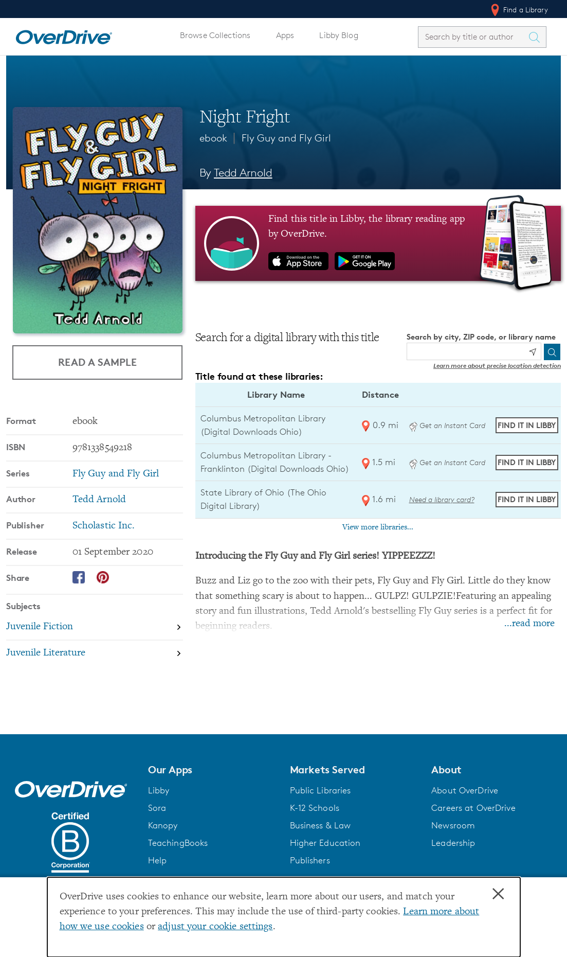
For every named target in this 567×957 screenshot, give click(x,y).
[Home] (64, 35)
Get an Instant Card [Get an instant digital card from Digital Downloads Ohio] (447, 425)
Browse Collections (215, 35)
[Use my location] (532, 352)
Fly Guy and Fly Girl (286, 138)
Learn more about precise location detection (497, 365)
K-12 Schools (314, 808)
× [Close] (498, 894)
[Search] (552, 352)
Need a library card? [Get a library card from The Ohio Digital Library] (441, 499)
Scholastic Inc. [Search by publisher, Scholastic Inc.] (103, 526)
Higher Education (325, 843)
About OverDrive (464, 790)
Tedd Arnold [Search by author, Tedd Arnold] (243, 172)
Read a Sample (97, 362)
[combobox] (472, 37)
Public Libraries (320, 790)
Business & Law (320, 825)
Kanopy (163, 825)
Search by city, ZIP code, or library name (481, 337)
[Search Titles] (536, 37)
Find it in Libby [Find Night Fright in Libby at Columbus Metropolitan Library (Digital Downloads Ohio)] (527, 425)
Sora (157, 808)
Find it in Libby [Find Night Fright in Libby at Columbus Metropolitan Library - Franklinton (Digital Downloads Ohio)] (527, 462)
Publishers (310, 860)
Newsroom (453, 825)
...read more (529, 624)
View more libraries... (377, 527)
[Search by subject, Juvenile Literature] (94, 653)
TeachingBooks (178, 843)
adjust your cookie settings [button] (215, 927)
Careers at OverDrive (473, 808)
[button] (213, 769)
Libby (159, 790)
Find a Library (518, 10)
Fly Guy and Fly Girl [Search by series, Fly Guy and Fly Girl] (115, 474)
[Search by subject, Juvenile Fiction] (94, 628)
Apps (285, 35)
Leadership (453, 843)
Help (157, 860)
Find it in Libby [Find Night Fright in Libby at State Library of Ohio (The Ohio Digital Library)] (527, 499)
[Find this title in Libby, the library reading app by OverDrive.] (378, 243)
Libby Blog (338, 35)
